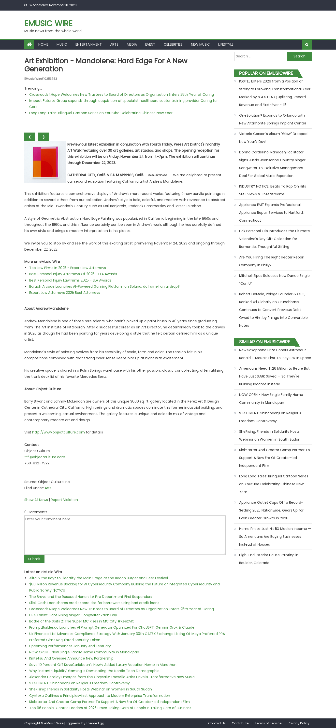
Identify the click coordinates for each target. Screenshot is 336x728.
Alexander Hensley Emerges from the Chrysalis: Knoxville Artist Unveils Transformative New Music (112, 676)
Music (62, 44)
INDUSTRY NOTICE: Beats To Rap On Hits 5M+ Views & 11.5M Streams (272, 190)
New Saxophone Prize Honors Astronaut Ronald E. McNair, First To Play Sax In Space (275, 354)
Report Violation (64, 499)
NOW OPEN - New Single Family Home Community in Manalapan (84, 652)
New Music (200, 44)
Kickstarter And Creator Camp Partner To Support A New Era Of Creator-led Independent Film (109, 701)
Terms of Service (268, 723)
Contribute (240, 723)
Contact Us (217, 723)
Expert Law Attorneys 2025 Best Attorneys (64, 292)
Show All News (36, 499)
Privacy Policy (298, 723)
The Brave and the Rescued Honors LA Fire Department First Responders (90, 596)
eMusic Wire (48, 23)
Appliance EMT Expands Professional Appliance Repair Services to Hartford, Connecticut (271, 212)
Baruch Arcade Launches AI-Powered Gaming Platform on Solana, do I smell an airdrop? (104, 286)
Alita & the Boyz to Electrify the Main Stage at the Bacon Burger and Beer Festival (98, 578)
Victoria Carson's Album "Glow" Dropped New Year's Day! (273, 137)
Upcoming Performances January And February (70, 646)
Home (43, 44)
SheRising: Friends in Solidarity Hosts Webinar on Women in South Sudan (90, 689)
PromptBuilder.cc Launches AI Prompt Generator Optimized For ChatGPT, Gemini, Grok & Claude (111, 627)
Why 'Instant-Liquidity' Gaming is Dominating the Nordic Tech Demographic (94, 670)
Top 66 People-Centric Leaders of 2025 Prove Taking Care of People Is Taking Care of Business (110, 707)
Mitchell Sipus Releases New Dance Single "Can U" (274, 279)
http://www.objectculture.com (58, 432)
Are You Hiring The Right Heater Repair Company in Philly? (271, 261)
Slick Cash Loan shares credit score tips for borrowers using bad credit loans (94, 602)
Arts (114, 44)
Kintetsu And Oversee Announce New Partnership (71, 658)
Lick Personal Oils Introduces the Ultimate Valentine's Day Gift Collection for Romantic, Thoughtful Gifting (274, 239)
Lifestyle (226, 44)
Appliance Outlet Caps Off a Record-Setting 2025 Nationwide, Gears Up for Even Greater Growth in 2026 (271, 510)
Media (132, 44)
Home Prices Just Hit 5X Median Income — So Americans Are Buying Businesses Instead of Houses (275, 536)
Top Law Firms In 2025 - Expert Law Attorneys (67, 267)
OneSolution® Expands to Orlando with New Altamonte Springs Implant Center (272, 119)
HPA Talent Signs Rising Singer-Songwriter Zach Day (73, 615)
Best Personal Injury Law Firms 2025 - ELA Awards (70, 280)
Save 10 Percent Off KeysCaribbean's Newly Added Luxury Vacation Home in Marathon (102, 664)
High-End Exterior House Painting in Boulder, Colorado (268, 559)
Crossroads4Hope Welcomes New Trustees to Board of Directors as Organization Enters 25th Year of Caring (121, 94)
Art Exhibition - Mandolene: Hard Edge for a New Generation (105, 65)
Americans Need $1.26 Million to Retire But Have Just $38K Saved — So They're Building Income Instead (274, 376)
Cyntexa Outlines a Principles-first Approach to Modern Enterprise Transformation (99, 695)
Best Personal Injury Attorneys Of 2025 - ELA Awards (73, 273)
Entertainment (88, 44)
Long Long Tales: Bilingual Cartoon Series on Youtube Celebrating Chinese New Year (101, 112)
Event (150, 44)
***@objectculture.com (44, 457)
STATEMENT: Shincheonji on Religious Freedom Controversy (79, 683)
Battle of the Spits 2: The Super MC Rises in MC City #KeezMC (81, 621)
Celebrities (173, 44)
